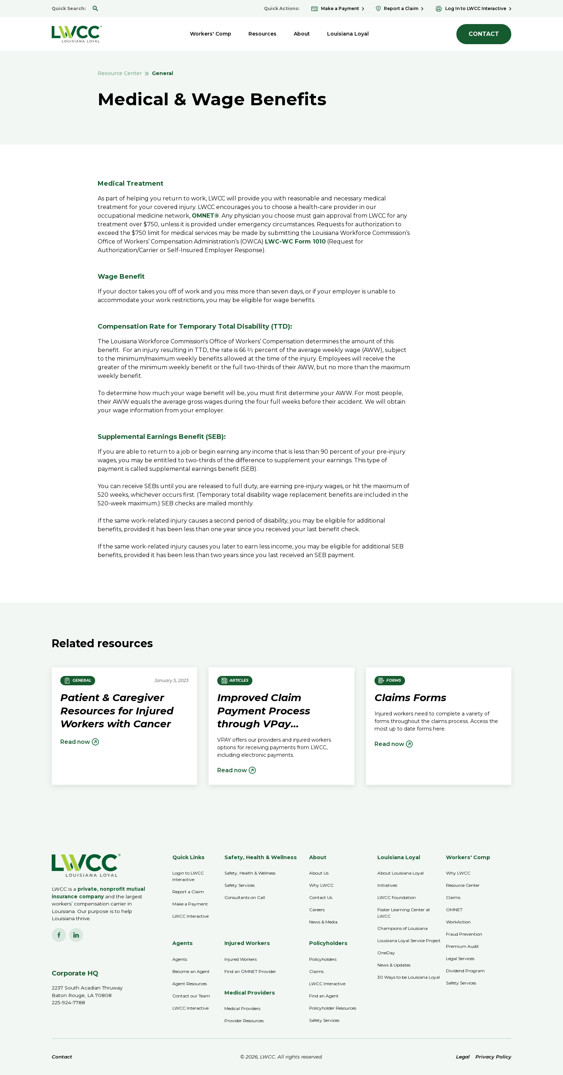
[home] (77, 34)
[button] (210, 34)
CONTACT (484, 34)
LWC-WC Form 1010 (295, 241)
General (162, 73)
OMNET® (205, 215)
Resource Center (120, 73)
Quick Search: (68, 8)
